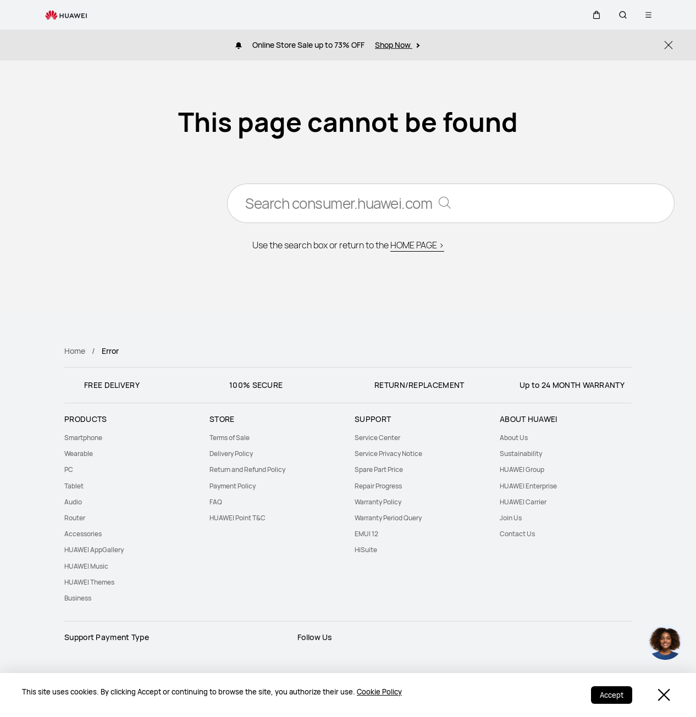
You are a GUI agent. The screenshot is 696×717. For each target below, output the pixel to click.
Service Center (377, 437)
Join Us (511, 518)
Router (74, 518)
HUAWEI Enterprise (528, 486)
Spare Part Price (379, 469)
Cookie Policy (379, 692)
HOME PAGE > (417, 245)
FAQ (215, 502)
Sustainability (521, 453)
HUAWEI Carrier (523, 502)
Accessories (83, 533)
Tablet (74, 486)
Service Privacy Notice (388, 453)
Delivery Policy (231, 453)
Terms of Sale (229, 437)
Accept (611, 695)
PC (68, 469)
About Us (514, 437)
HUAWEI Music (86, 566)
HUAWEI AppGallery (94, 549)
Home (74, 351)
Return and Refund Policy (247, 469)
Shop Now (397, 45)
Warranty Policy (378, 502)
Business (77, 598)
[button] (596, 15)
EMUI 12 (366, 533)
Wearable (78, 453)
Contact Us (517, 533)
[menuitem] (130, 437)
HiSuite (366, 549)
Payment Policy (232, 486)
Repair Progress (378, 486)
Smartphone (83, 437)
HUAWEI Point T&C (237, 518)
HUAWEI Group (522, 469)
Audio (73, 502)
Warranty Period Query (388, 518)
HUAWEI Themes (89, 582)
